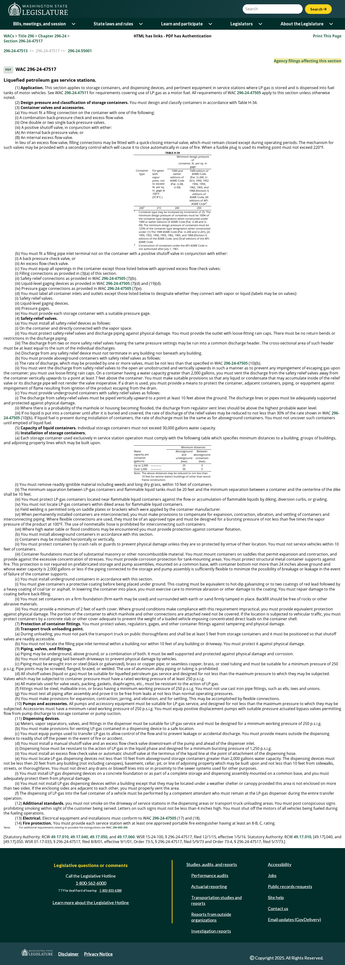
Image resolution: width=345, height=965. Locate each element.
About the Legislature (302, 23)
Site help (276, 897)
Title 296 (26, 36)
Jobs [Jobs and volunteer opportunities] (272, 875)
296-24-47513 (16, 50)
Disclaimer (68, 954)
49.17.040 (79, 836)
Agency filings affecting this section (307, 60)
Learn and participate (182, 23)
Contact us (278, 908)
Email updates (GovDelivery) (294, 919)
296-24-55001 (80, 50)
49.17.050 (98, 836)
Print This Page (327, 36)
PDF (8, 70)
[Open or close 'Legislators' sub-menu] (261, 24)
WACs (9, 36)
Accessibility (279, 864)
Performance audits (209, 875)
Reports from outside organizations (211, 917)
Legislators (241, 23)
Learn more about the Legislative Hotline (90, 902)
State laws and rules (113, 23)
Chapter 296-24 (52, 36)
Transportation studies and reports (216, 900)
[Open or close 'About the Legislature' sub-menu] (331, 24)
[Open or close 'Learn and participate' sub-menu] (211, 24)
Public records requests (290, 886)
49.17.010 (60, 836)
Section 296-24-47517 (23, 41)
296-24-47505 (249, 92)
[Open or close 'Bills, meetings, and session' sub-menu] (74, 24)
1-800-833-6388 (110, 890)
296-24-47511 (76, 92)
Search (318, 9)
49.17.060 (126, 836)
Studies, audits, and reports (211, 864)
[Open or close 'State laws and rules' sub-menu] (141, 24)
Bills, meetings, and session (39, 23)
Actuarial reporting (209, 886)
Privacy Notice (98, 954)
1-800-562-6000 (90, 883)
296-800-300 (120, 827)
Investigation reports (211, 931)
